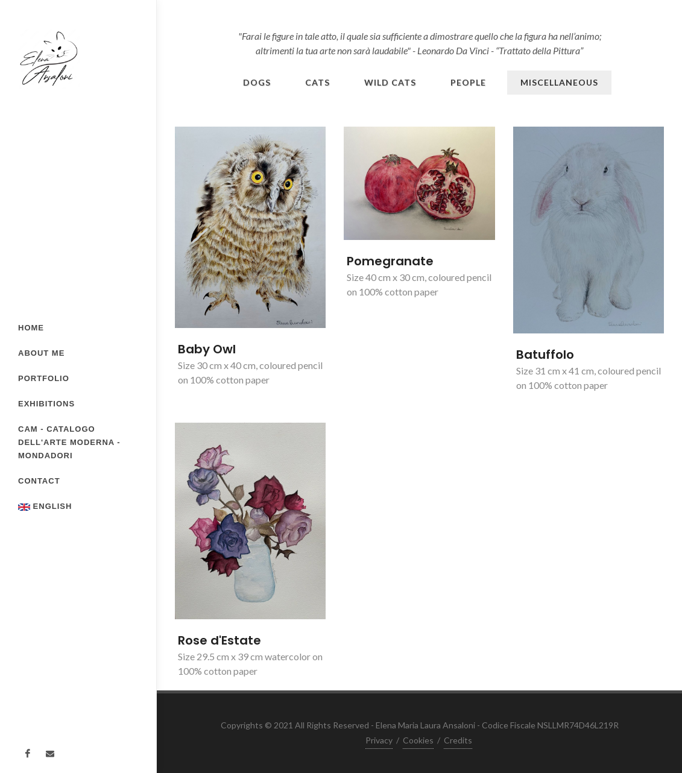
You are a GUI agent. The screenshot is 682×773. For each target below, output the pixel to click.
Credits (458, 740)
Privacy (379, 740)
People (468, 82)
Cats (317, 82)
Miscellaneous (559, 82)
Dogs (257, 82)
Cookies (418, 740)
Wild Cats (390, 82)
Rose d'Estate (219, 640)
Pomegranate (390, 261)
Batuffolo (545, 354)
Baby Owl (207, 349)
